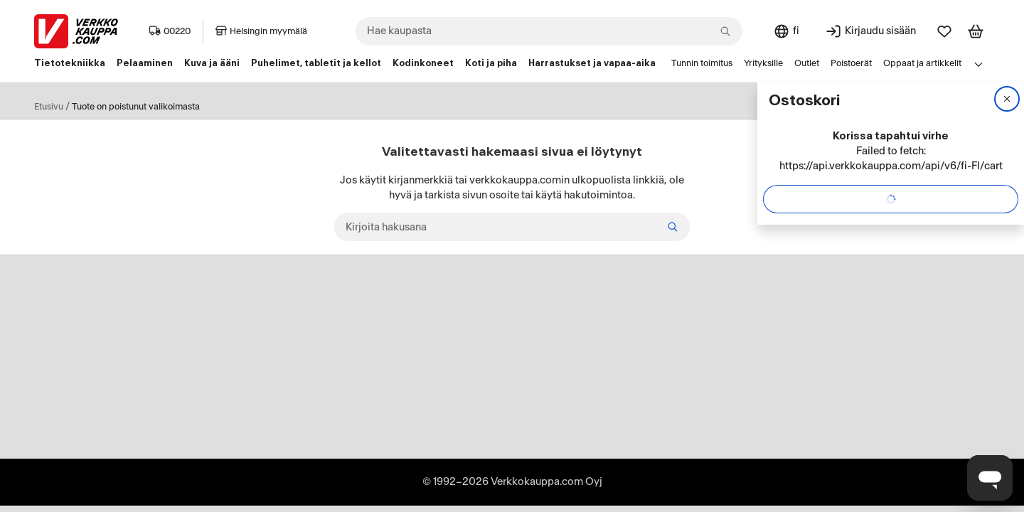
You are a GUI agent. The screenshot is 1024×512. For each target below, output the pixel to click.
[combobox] (549, 31)
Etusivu (48, 106)
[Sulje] (1007, 98)
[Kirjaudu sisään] (870, 31)
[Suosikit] (944, 31)
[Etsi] (672, 226)
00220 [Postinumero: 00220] (170, 31)
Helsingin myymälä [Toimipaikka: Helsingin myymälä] (261, 31)
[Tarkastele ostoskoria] (975, 31)
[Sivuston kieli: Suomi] (786, 31)
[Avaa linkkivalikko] (978, 64)
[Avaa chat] (990, 478)
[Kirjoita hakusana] (512, 227)
